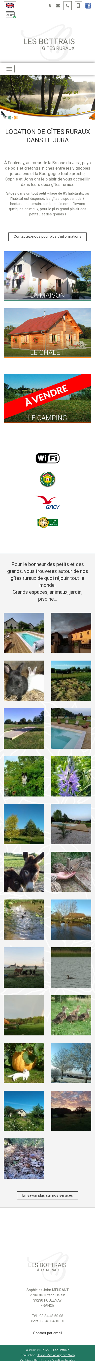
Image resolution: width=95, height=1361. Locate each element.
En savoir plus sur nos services (47, 1195)
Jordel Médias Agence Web (56, 1355)
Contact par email (47, 1333)
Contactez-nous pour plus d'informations (47, 236)
